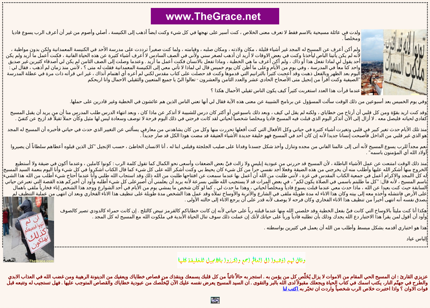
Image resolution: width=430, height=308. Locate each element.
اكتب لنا (291, 289)
